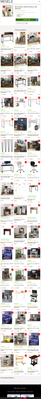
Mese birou (21, 381)
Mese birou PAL (14, 381)
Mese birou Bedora (6, 381)
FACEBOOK (17, 388)
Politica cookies (30, 391)
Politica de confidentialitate (20, 391)
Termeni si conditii (11, 391)
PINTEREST (23, 388)
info (12, 51)
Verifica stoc (30, 19)
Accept (24, 398)
